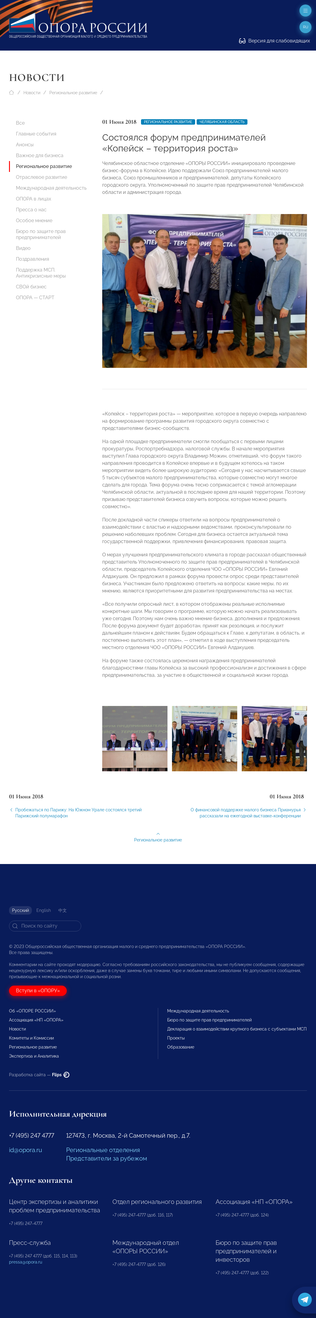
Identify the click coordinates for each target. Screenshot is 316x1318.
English (43, 910)
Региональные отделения (103, 1150)
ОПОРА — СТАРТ (35, 297)
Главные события (36, 134)
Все (20, 123)
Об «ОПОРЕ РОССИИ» (32, 1011)
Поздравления (32, 259)
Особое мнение (34, 220)
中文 (62, 910)
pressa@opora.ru (25, 1262)
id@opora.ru (25, 1150)
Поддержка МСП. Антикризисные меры (41, 273)
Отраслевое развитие (41, 177)
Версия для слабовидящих (274, 41)
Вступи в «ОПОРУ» (38, 990)
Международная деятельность (51, 188)
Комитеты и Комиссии (31, 1038)
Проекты (176, 1038)
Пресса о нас (31, 210)
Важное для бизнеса (39, 155)
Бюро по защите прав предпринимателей (41, 234)
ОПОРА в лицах (33, 199)
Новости (31, 92)
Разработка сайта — (39, 1074)
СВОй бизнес (31, 287)
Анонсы (25, 145)
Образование (180, 1047)
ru (305, 27)
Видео (23, 248)
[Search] (45, 926)
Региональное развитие (73, 92)
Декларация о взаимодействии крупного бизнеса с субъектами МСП (237, 1029)
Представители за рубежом (106, 1158)
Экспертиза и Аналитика (34, 1056)
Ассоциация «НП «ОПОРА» (36, 1020)
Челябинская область (222, 122)
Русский (20, 910)
